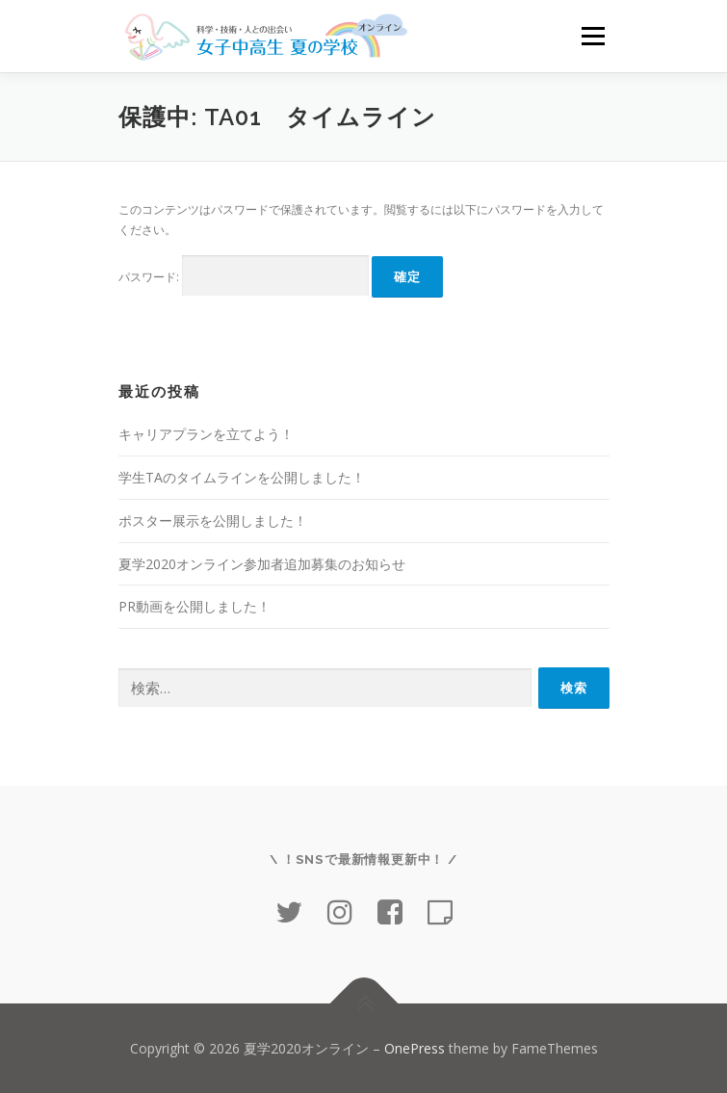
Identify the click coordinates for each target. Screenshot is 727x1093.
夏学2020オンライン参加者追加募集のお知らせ (261, 564)
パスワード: (243, 276)
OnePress (414, 1048)
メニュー (593, 36)
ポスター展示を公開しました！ (212, 520)
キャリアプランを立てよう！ (206, 434)
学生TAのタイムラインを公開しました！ (241, 477)
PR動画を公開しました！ (194, 606)
